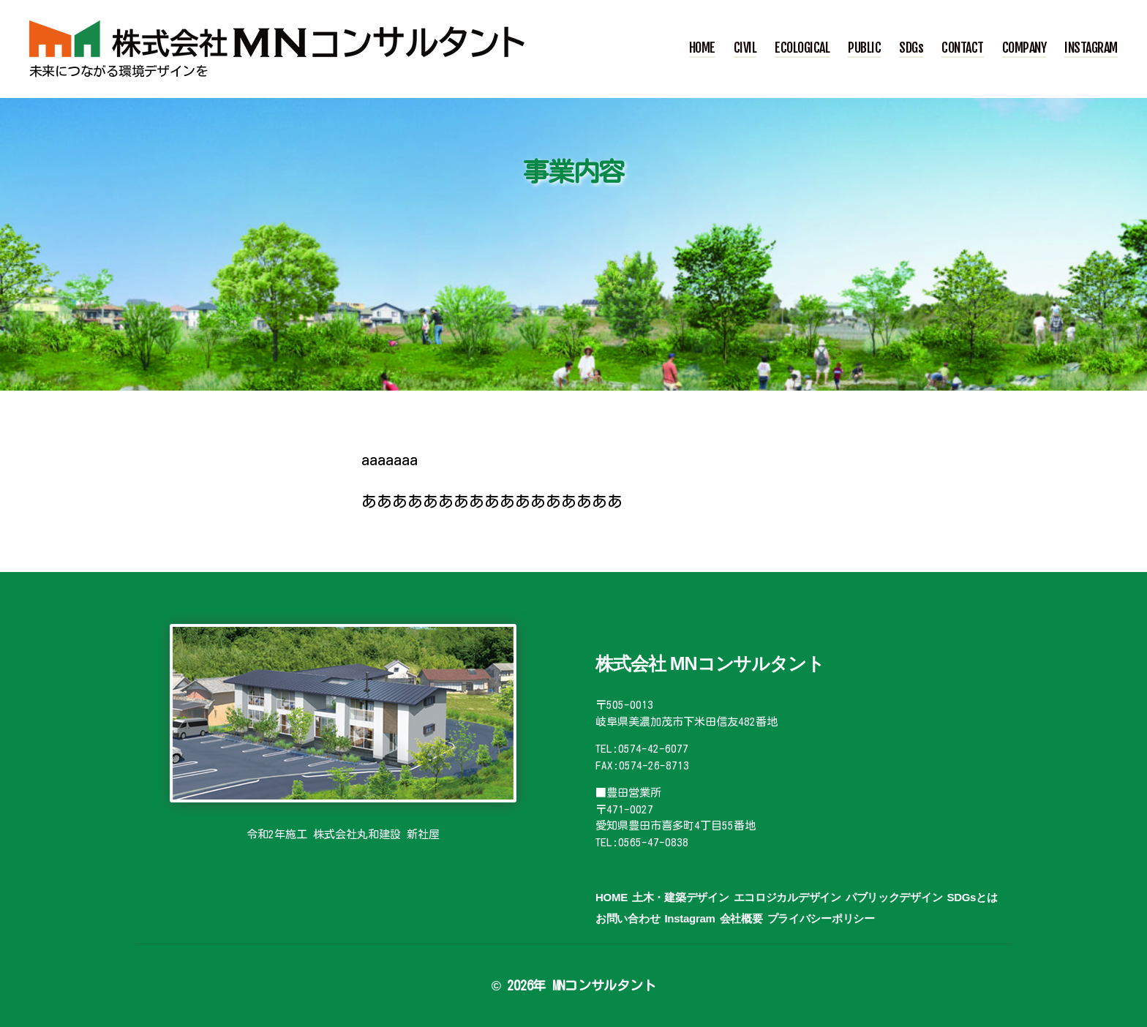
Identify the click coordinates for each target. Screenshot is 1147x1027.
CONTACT (962, 48)
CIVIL (745, 48)
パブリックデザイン (894, 897)
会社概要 (741, 918)
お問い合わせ (627, 918)
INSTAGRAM (1091, 48)
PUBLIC (864, 48)
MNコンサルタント (604, 985)
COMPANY (1024, 48)
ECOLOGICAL (802, 48)
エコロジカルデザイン (787, 897)
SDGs (911, 48)
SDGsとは (972, 897)
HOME (702, 48)
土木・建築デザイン (680, 897)
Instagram (689, 918)
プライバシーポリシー (821, 918)
